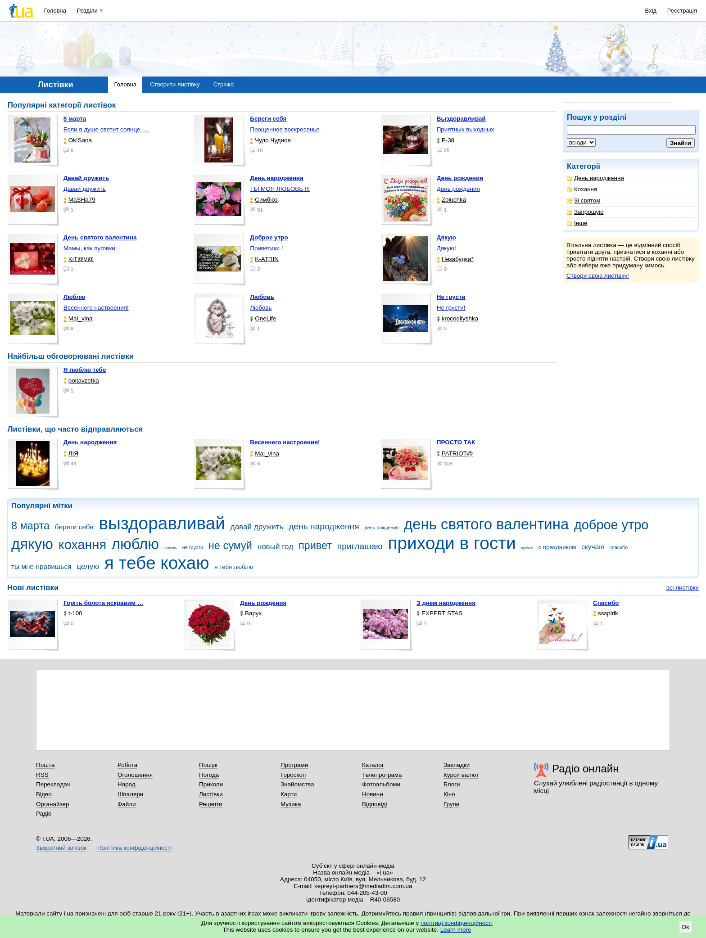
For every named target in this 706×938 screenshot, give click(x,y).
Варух (251, 613)
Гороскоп (293, 774)
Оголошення (135, 774)
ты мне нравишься (41, 566)
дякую (32, 544)
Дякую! (446, 248)
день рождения (381, 527)
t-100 (72, 613)
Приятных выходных (465, 129)
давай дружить (257, 527)
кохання (82, 544)
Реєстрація (682, 10)
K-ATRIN (264, 259)
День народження (595, 178)
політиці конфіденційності (457, 923)
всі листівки (682, 587)
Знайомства (297, 784)
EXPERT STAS (439, 613)
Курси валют (461, 774)
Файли (127, 804)
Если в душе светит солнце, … (106, 129)
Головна (55, 10)
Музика (291, 804)
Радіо (43, 813)
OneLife (263, 318)
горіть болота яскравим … (103, 603)
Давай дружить (84, 188)
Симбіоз (263, 199)
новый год (275, 546)
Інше (577, 223)
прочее (527, 548)
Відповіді (374, 804)
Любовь (261, 307)
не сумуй (230, 545)
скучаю (592, 546)
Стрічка (223, 84)
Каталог (373, 765)
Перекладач (53, 784)
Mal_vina (78, 318)
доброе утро (611, 525)
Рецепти (210, 804)
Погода (209, 774)
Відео (44, 794)
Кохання (582, 189)
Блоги (452, 784)
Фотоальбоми (381, 784)
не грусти (192, 547)
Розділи (87, 10)
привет (315, 545)
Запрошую (585, 211)
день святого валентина (486, 524)
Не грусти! (451, 307)
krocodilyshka (457, 318)
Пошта (45, 765)
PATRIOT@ (455, 453)
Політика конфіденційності (134, 847)
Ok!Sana (77, 140)
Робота (127, 765)
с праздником (557, 547)
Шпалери (130, 794)
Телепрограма (382, 774)
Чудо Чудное (270, 140)
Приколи (211, 784)
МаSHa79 (79, 199)
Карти (289, 794)
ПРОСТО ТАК (456, 442)
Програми (294, 765)
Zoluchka (451, 199)
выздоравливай (162, 523)
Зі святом (584, 200)
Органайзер (52, 804)
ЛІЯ (70, 453)
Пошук (208, 765)
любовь (170, 548)
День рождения (458, 188)
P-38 (445, 140)
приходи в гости (452, 543)
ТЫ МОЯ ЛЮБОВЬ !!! (280, 188)
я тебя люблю (233, 567)
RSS (42, 774)
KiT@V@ (78, 259)
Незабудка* (455, 259)
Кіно (449, 794)
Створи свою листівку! (597, 275)
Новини (372, 794)
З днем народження (445, 603)
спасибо (619, 547)
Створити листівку (174, 84)
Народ (127, 784)
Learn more (455, 929)
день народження (324, 526)
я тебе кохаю (156, 563)
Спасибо (606, 603)
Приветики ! (266, 248)
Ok (685, 927)
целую (88, 566)
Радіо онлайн (585, 768)
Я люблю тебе (84, 369)
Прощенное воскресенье (285, 129)
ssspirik (605, 613)
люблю (135, 544)
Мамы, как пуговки (89, 248)
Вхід (651, 10)
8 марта (30, 526)
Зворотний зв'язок (61, 847)
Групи (451, 804)
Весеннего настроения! (96, 307)
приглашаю (360, 546)
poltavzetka (81, 380)
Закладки (457, 765)
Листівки (211, 794)
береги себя (74, 527)
